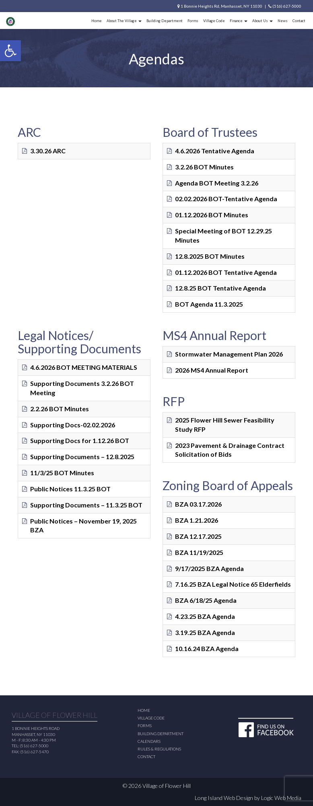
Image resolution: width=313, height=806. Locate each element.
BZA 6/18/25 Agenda (206, 600)
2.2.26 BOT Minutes (59, 408)
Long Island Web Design (224, 797)
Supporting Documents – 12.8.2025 (82, 456)
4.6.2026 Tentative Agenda (214, 151)
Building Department (164, 21)
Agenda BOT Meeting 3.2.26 (216, 183)
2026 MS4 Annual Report (211, 370)
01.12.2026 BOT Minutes (211, 215)
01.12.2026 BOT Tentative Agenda (226, 272)
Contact (298, 21)
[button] (10, 50)
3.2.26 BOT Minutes (204, 167)
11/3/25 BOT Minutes (62, 472)
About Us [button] (262, 21)
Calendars (149, 741)
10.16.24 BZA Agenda (207, 648)
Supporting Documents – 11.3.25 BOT (86, 505)
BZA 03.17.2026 (198, 504)
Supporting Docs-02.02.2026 (72, 425)
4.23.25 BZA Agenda (205, 616)
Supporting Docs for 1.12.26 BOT (79, 440)
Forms (192, 21)
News (283, 21)
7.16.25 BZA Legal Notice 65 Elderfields (233, 584)
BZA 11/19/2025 (199, 552)
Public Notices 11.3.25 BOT (70, 489)
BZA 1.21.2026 (196, 520)
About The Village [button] (124, 21)
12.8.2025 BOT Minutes (210, 256)
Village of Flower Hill (166, 785)
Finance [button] (238, 21)
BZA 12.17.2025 (198, 536)
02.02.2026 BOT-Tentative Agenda (226, 198)
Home (96, 21)
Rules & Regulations (159, 748)
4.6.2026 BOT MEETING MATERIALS (83, 367)
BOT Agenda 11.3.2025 (209, 304)
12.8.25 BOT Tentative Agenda (220, 288)
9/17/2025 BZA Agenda (209, 568)
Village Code (214, 21)
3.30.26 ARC (48, 151)
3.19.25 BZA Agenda (205, 632)
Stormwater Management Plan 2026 (229, 354)
